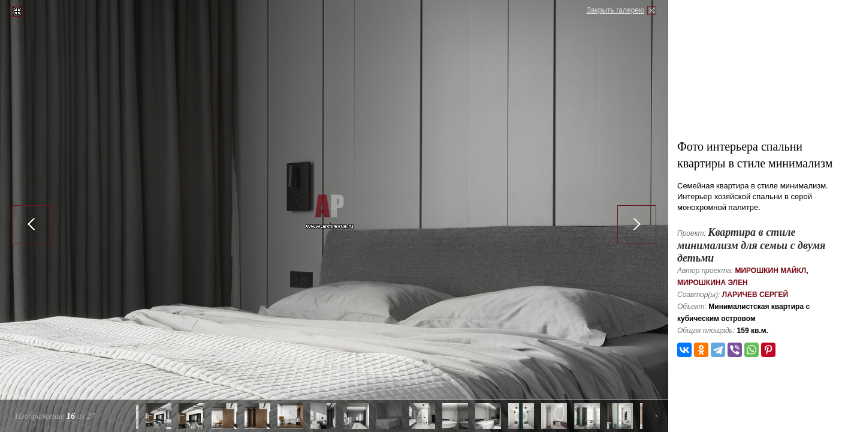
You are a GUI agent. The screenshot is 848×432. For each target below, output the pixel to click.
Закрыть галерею (615, 10)
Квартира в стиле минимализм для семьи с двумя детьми (751, 245)
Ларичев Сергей (755, 294)
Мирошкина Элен (712, 282)
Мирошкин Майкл (770, 270)
